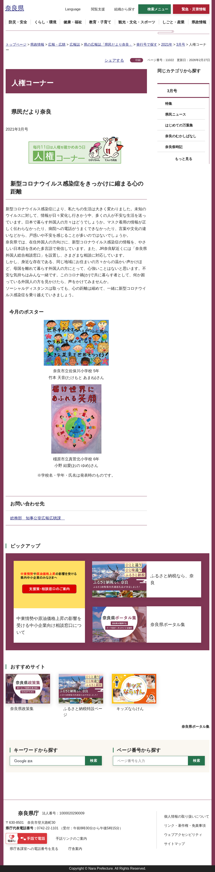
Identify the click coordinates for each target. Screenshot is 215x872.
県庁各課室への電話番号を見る (34, 849)
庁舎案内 (75, 849)
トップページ (16, 44)
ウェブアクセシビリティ (183, 834)
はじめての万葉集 (179, 125)
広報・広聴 (56, 44)
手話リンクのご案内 (71, 838)
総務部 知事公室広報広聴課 (37, 518)
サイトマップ (174, 844)
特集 (168, 103)
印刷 (138, 60)
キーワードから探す (36, 750)
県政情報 (37, 44)
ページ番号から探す (139, 750)
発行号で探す (146, 44)
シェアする (114, 60)
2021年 (166, 44)
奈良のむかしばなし (180, 136)
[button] (70, 9)
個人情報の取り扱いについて (186, 816)
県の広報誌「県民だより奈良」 (108, 44)
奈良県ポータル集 (195, 726)
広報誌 (75, 44)
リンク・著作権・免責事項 (185, 825)
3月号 (180, 44)
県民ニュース (175, 114)
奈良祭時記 (173, 147)
